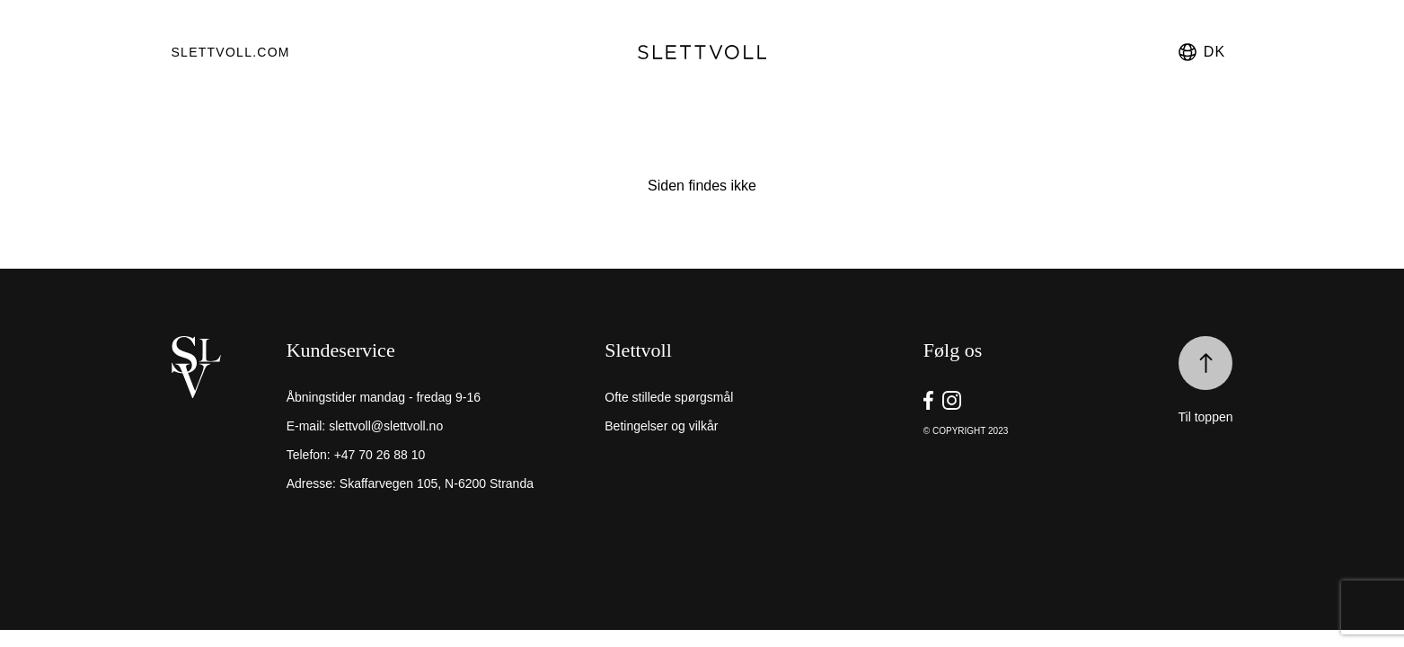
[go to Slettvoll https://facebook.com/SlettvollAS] (928, 400)
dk (1201, 52)
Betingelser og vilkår (661, 426)
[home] (225, 429)
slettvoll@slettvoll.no (386, 426)
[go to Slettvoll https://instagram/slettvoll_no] (951, 400)
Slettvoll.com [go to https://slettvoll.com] (231, 52)
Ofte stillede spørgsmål (669, 397)
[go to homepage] (702, 52)
